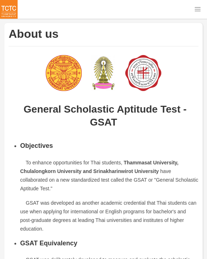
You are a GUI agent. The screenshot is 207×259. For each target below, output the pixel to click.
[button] (197, 9)
